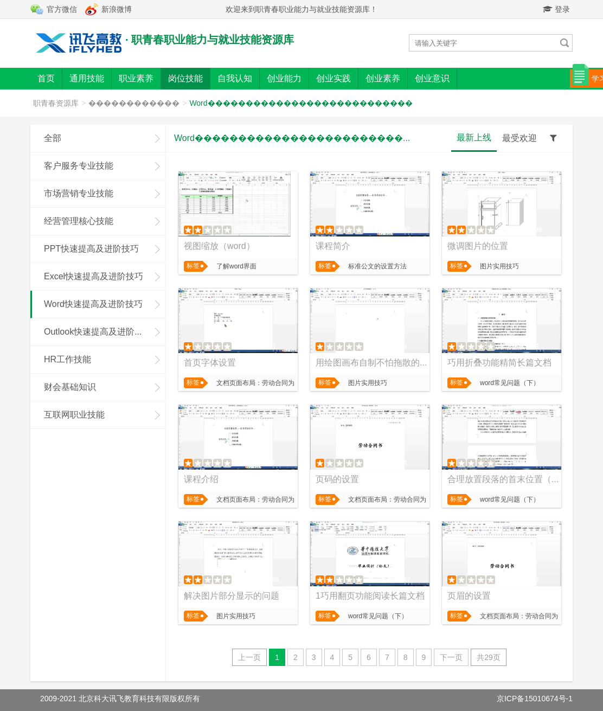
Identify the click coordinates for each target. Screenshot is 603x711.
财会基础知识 (70, 387)
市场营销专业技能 (78, 193)
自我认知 (234, 78)
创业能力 (284, 78)
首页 (46, 78)
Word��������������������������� (300, 103)
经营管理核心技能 (78, 221)
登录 (556, 9)
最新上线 (474, 137)
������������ (133, 103)
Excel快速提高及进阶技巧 (93, 276)
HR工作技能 (67, 359)
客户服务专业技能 (78, 165)
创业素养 (382, 78)
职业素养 (136, 78)
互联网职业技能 (74, 414)
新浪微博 (116, 9)
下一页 (451, 657)
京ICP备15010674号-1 (535, 698)
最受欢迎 (519, 138)
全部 (52, 138)
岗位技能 (185, 78)
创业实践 (333, 78)
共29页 (489, 657)
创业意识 (432, 78)
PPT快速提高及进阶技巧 (91, 248)
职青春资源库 (56, 103)
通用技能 (86, 78)
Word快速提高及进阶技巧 (93, 304)
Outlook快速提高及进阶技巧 (98, 331)
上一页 (249, 657)
